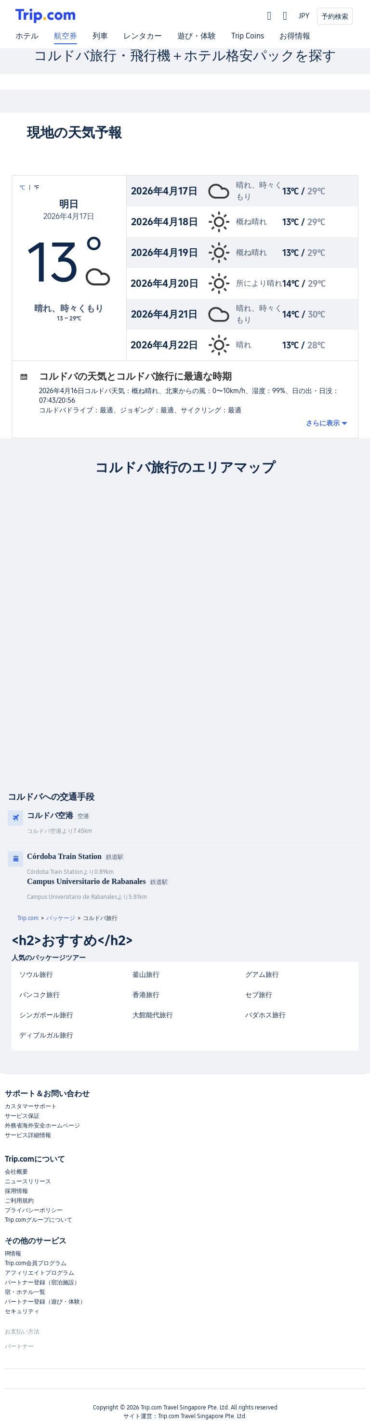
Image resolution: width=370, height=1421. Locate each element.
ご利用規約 (19, 1200)
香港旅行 (145, 995)
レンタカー (142, 36)
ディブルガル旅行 (46, 1035)
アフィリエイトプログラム (39, 1272)
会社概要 (16, 1171)
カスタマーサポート (31, 1106)
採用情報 (16, 1191)
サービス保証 (22, 1116)
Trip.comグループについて (38, 1219)
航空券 (65, 36)
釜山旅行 (145, 974)
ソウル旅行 (36, 974)
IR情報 (13, 1253)
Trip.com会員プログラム (35, 1263)
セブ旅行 (258, 995)
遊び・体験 (196, 36)
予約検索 (334, 16)
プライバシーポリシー (34, 1210)
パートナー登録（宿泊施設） (42, 1282)
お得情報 (294, 36)
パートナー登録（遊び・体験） (45, 1301)
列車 (100, 36)
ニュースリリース (28, 1181)
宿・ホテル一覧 (25, 1292)
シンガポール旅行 (46, 1015)
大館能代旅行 (152, 1015)
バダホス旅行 (265, 1015)
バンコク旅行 (39, 995)
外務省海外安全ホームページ (42, 1125)
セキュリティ (22, 1311)
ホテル (27, 36)
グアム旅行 (262, 974)
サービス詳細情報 (28, 1135)
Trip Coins (247, 36)
